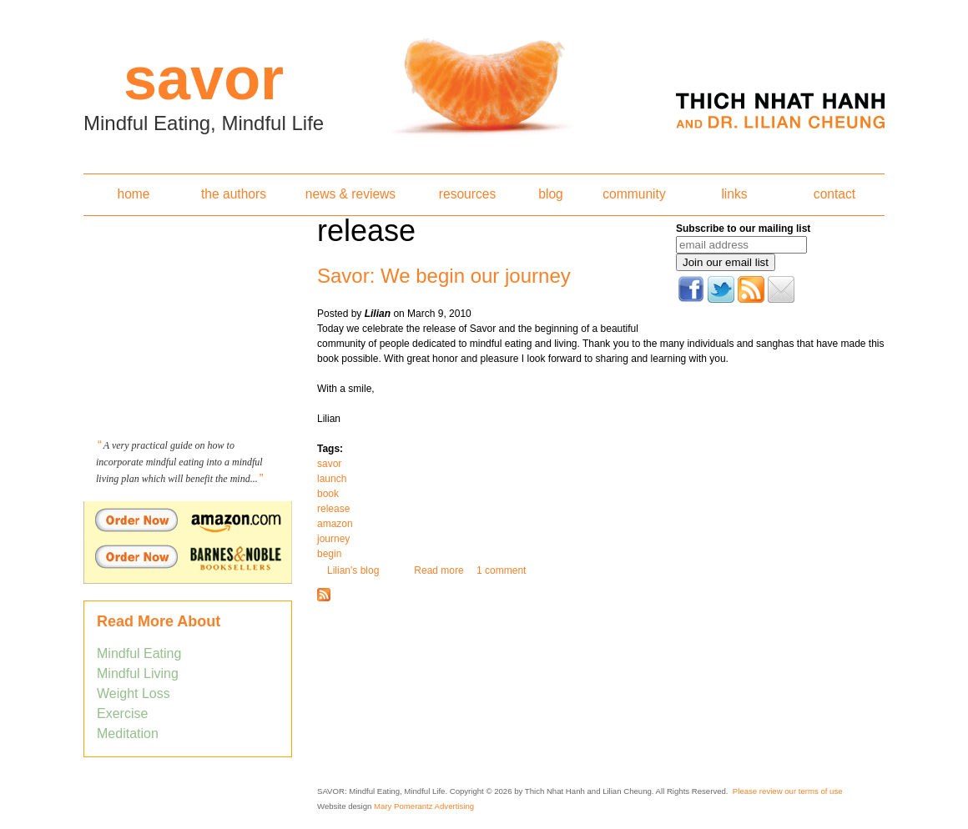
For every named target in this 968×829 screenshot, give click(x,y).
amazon (335, 524)
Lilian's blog (353, 570)
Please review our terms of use (788, 791)
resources (467, 194)
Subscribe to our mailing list (743, 228)
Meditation (128, 733)
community (633, 194)
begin (329, 554)
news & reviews (350, 194)
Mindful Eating (139, 653)
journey (333, 539)
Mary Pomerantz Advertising (424, 806)
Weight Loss (133, 693)
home (133, 194)
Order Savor (187, 519)
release (333, 509)
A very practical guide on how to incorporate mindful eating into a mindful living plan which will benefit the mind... (179, 462)
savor (329, 464)
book (328, 494)
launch (331, 479)
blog (550, 194)
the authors (233, 194)
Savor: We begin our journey (444, 275)
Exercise (122, 713)
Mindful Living (138, 673)
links (734, 194)
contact (834, 194)
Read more (438, 570)
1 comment (501, 570)
